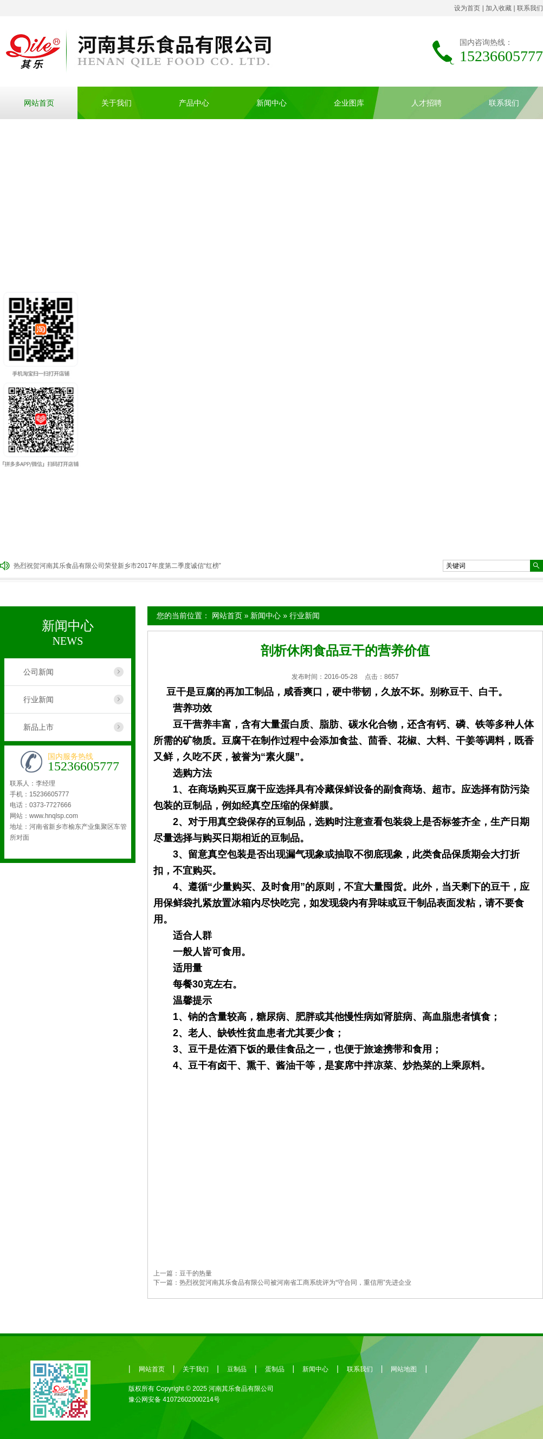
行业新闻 (304, 615)
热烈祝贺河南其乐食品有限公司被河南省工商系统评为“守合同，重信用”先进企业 (295, 1282)
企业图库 (349, 103)
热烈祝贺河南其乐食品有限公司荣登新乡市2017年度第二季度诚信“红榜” (117, 566)
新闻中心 (271, 103)
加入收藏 (499, 8)
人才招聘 (426, 103)
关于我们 (116, 103)
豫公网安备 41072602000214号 (174, 1399)
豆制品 (237, 1369)
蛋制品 (275, 1369)
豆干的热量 (195, 1273)
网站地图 (404, 1369)
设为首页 (467, 8)
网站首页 (39, 103)
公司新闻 (38, 672)
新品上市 (38, 727)
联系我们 (530, 8)
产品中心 (194, 103)
